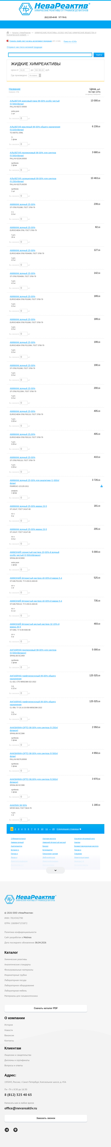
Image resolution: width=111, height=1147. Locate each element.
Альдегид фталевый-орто (84, 839)
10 (42, 829)
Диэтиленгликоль (81, 865)
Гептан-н (14, 854)
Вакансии (9, 1035)
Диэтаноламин (48, 865)
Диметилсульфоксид (19, 861)
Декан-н (14, 858)
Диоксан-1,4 (79, 861)
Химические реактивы (15, 959)
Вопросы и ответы (13, 1065)
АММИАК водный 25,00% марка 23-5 (28, 506)
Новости (8, 1030)
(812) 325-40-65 (51, 17)
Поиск (56, 24)
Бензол (45, 846)
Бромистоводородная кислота (86, 846)
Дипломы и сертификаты (16, 1060)
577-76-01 (62, 17)
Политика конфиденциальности (20, 932)
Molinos (27, 937)
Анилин (77, 842)
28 (53, 829)
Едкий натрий (79, 869)
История (8, 1024)
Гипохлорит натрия (50, 854)
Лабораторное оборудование (19, 985)
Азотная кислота (49, 839)
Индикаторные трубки (15, 974)
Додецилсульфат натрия (21, 869)
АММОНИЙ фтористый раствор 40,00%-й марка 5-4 (36, 578)
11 (46, 829)
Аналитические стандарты (17, 964)
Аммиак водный (17, 842)
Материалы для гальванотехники (21, 995)
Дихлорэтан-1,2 (17, 865)
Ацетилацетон (16, 846)
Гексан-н (77, 850)
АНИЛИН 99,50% (18, 805)
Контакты (9, 1040)
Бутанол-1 (15, 850)
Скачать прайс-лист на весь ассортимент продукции (31, 41)
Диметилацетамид (81, 858)
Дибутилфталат (48, 858)
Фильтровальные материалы (18, 969)
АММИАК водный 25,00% (22, 204)
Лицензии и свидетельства (17, 1054)
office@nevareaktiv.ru (20, 1108)
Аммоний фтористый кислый (54, 842)
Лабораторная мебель (15, 990)
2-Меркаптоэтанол (18, 839)
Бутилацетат (47, 850)
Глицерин (78, 854)
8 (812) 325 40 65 (18, 1094)
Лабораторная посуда (15, 980)
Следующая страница (68, 829)
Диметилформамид (50, 861)
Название (14, 89)
